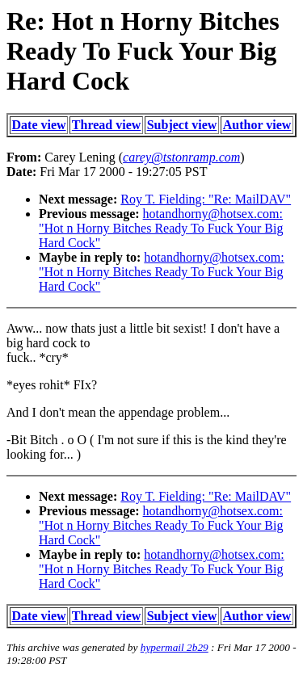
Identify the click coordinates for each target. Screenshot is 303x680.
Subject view (182, 125)
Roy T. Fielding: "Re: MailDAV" (205, 199)
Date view (39, 125)
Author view (257, 125)
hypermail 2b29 (174, 647)
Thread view (106, 125)
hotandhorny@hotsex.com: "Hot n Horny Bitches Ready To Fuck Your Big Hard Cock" (161, 228)
